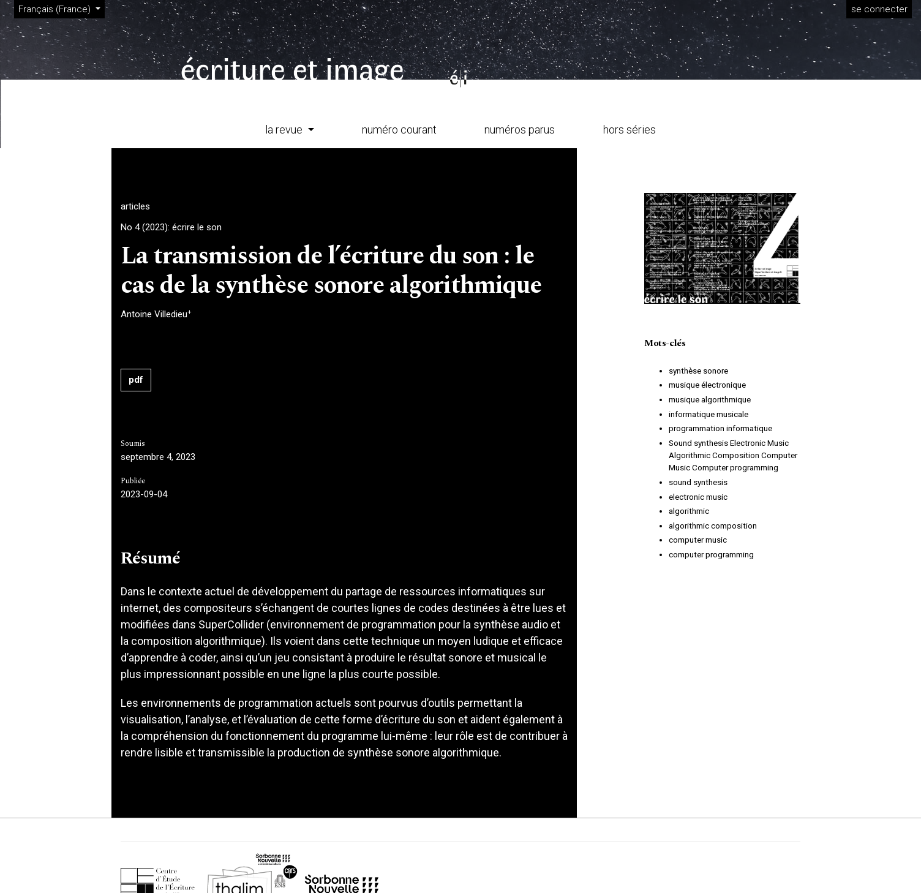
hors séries (629, 129)
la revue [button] (285, 129)
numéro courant (399, 129)
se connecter (879, 9)
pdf (136, 379)
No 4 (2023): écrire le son (171, 227)
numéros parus (519, 129)
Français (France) (61, 8)
